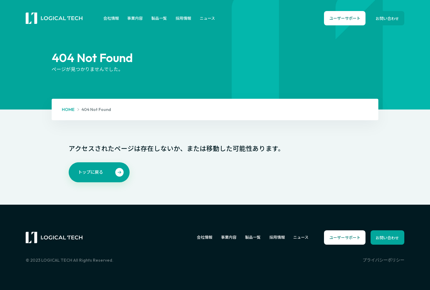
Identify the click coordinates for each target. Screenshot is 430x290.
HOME (68, 109)
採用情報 (183, 18)
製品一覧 (159, 18)
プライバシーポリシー (383, 260)
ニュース (207, 18)
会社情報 (111, 18)
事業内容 (135, 18)
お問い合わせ (387, 18)
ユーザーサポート (344, 18)
